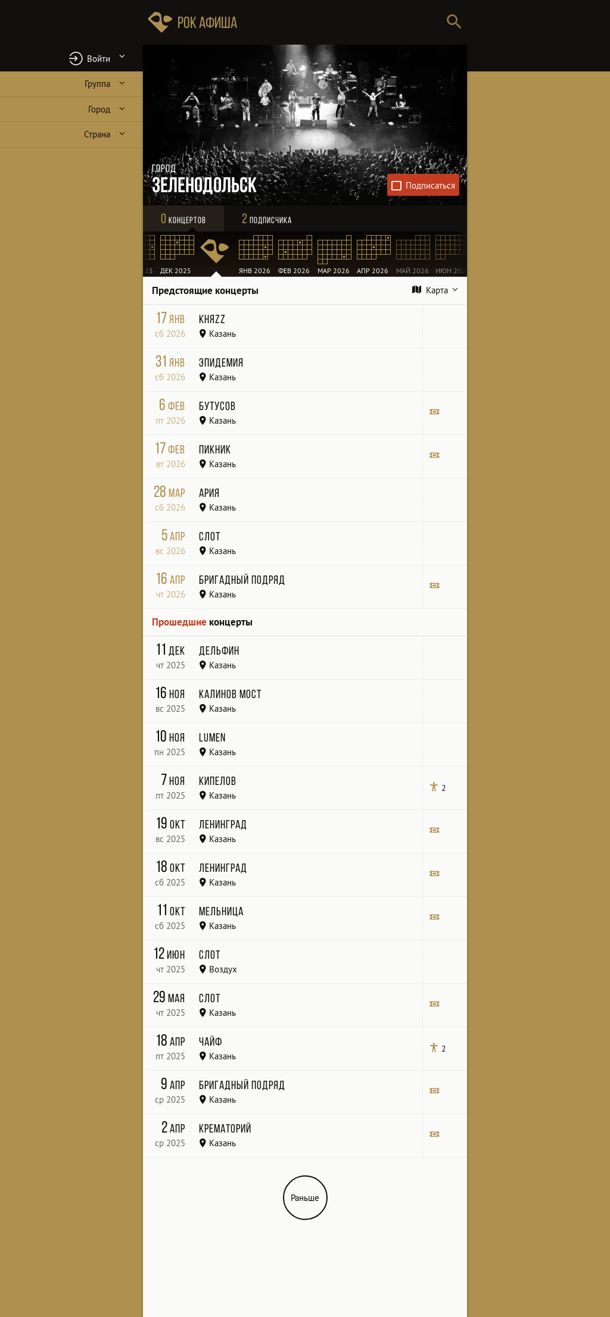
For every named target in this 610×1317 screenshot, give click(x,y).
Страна (97, 134)
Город (99, 109)
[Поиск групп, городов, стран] (340, 22)
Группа (97, 83)
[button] (71, 58)
